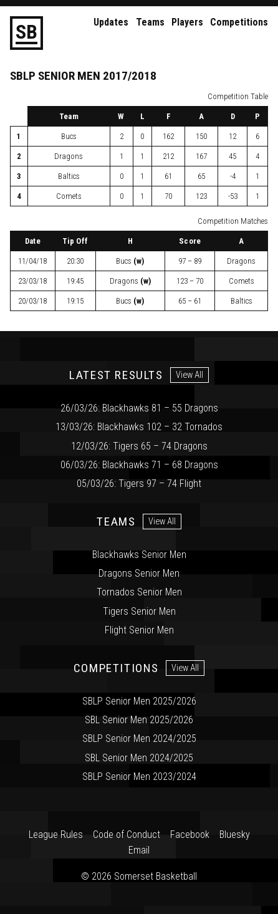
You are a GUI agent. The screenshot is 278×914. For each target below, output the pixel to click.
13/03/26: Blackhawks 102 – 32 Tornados (139, 427)
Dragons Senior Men (139, 573)
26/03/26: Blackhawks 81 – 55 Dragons (139, 408)
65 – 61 (189, 300)
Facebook (189, 834)
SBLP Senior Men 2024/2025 (139, 738)
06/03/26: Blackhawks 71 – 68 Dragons (139, 465)
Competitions (239, 22)
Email (139, 850)
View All (189, 375)
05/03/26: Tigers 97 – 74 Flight (139, 483)
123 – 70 (189, 281)
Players (187, 22)
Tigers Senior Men (139, 611)
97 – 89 (189, 261)
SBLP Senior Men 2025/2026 (139, 701)
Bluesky (234, 834)
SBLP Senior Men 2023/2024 (139, 776)
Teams (150, 22)
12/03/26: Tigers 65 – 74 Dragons (139, 446)
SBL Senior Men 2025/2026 (139, 720)
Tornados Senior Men (139, 592)
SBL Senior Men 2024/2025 (139, 758)
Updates (110, 22)
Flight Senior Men (139, 630)
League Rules (56, 834)
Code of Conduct (126, 834)
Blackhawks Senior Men (139, 554)
